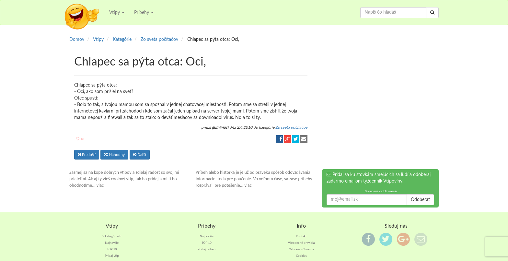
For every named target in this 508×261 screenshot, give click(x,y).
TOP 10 (112, 249)
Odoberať (420, 199)
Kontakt (301, 236)
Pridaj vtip (112, 256)
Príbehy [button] (144, 12)
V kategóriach (111, 236)
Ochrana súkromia (301, 249)
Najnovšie (112, 243)
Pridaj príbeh (206, 249)
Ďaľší (139, 155)
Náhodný (114, 155)
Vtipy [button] (116, 12)
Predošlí (87, 155)
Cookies (301, 256)
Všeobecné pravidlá (301, 243)
